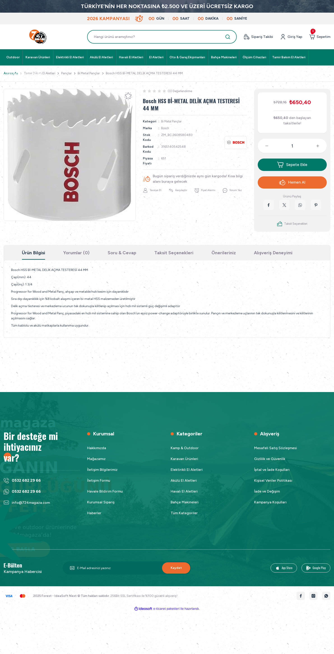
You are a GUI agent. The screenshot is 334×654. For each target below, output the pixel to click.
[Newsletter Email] (127, 572)
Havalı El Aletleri (184, 495)
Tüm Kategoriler (184, 517)
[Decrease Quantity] (263, 146)
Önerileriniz (223, 256)
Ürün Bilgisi (33, 256)
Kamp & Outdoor (185, 452)
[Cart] (319, 37)
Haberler (94, 517)
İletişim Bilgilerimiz (102, 474)
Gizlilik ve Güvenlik (269, 463)
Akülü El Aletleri (184, 485)
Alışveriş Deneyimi (273, 256)
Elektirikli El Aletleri (187, 474)
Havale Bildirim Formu (105, 495)
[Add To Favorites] (128, 96)
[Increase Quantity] (321, 146)
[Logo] (38, 37)
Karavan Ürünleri (184, 463)
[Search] (162, 37)
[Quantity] (292, 146)
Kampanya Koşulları (270, 506)
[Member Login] (291, 37)
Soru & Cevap (122, 256)
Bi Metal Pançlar (172, 121)
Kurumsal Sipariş (100, 506)
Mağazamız (96, 463)
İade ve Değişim (267, 495)
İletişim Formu (98, 485)
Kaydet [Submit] (176, 572)
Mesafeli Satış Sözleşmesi (275, 452)
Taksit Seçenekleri (173, 256)
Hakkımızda (96, 452)
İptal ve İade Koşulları (272, 474)
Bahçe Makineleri (185, 506)
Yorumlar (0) (76, 256)
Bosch (165, 128)
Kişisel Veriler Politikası (273, 485)
